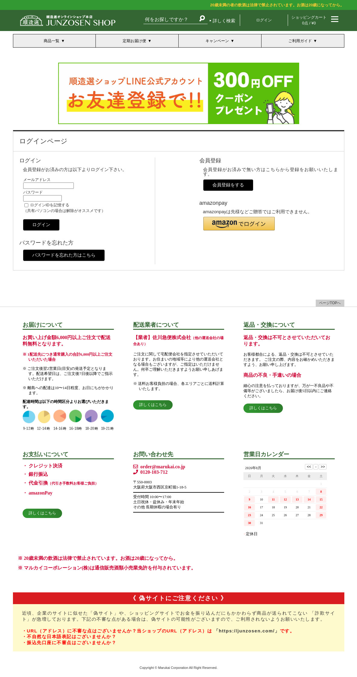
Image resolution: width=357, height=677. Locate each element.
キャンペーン (217, 41)
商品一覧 (51, 41)
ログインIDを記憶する (49, 205)
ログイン (264, 20)
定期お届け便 (134, 41)
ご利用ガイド (300, 41)
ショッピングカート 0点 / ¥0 (309, 20)
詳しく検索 (224, 20)
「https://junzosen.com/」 (247, 630)
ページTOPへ (330, 303)
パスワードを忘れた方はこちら (64, 254)
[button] (239, 223)
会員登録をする (228, 184)
